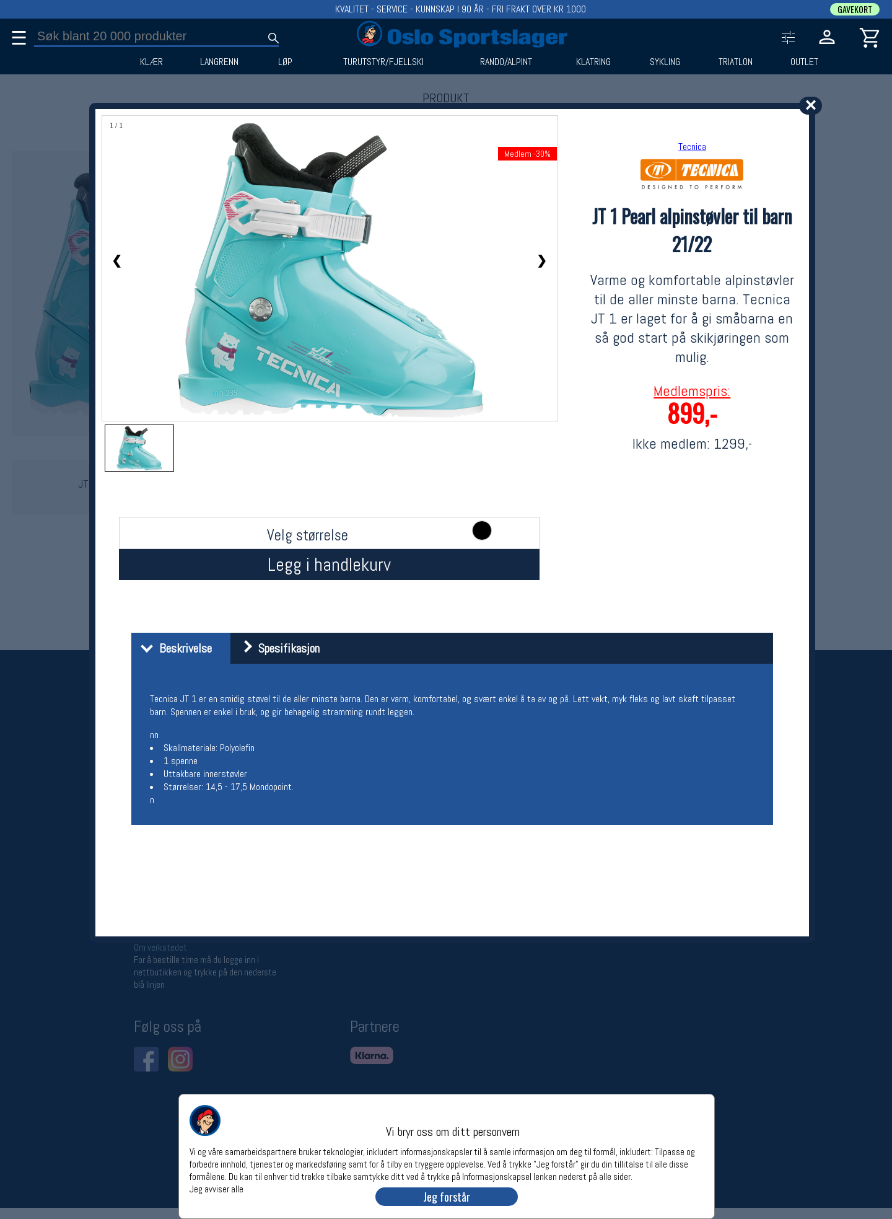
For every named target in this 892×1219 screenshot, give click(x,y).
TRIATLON (736, 62)
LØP (285, 62)
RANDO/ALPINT (506, 62)
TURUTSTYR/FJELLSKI (383, 62)
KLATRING (593, 62)
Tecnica (692, 146)
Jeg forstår (446, 1197)
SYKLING (665, 62)
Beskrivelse (173, 648)
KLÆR (151, 62)
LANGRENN (219, 62)
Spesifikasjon (277, 648)
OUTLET (804, 62)
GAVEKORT (854, 9)
